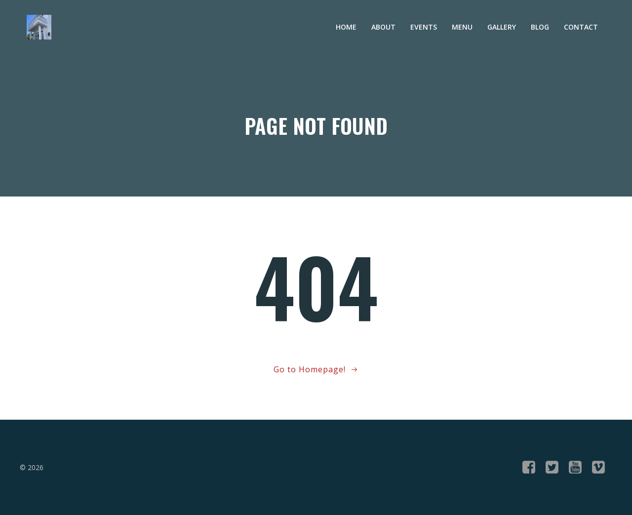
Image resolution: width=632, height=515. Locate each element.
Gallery (501, 27)
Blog (540, 27)
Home (346, 27)
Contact (581, 27)
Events (423, 27)
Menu (462, 27)
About (383, 27)
